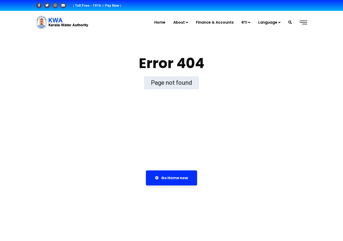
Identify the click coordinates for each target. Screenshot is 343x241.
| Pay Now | (112, 5)
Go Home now (171, 178)
